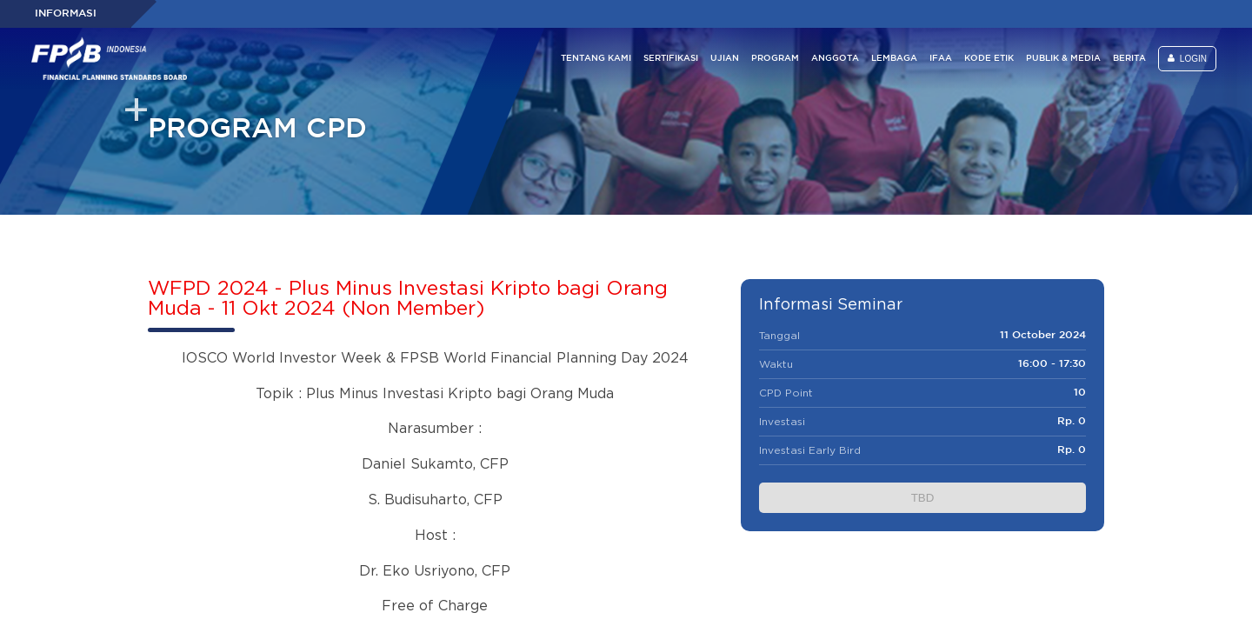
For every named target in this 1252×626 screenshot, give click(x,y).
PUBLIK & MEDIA (1063, 59)
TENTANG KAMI (596, 59)
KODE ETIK (989, 59)
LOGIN (1187, 58)
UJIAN (724, 59)
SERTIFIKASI (670, 59)
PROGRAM (775, 59)
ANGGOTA (835, 59)
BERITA (1129, 59)
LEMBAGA (894, 59)
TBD (923, 497)
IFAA (940, 59)
